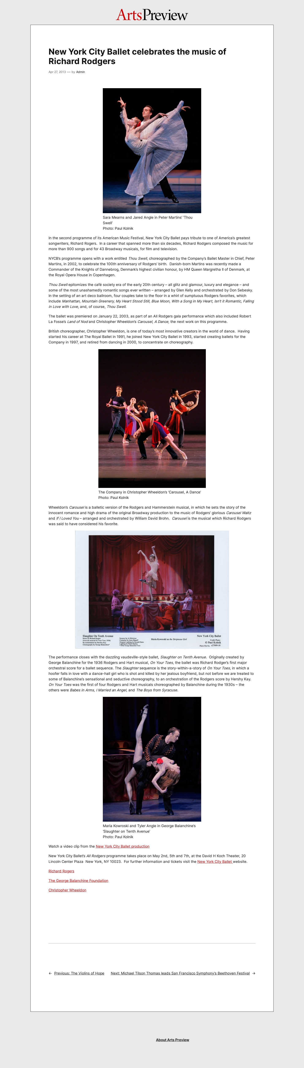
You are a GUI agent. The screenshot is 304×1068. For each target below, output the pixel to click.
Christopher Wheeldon (67, 890)
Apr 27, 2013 (57, 72)
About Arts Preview (172, 1040)
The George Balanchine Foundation (78, 881)
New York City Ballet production (122, 846)
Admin (80, 72)
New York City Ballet (215, 861)
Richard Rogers (61, 871)
